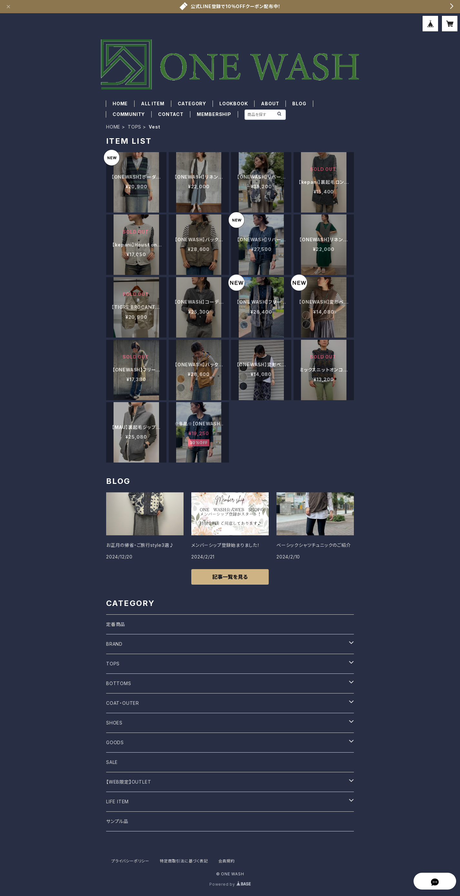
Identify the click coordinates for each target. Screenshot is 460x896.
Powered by (230, 884)
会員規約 (226, 861)
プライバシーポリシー (130, 861)
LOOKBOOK (233, 103)
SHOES (114, 722)
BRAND (114, 644)
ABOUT (270, 103)
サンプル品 (117, 821)
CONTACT (171, 114)
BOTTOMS (118, 683)
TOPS (134, 127)
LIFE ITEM (117, 801)
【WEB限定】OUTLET (128, 782)
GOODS (115, 742)
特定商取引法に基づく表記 (184, 861)
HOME (120, 103)
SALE (112, 762)
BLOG (299, 103)
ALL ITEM (152, 103)
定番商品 (115, 624)
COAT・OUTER (122, 703)
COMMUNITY (129, 114)
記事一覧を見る (230, 577)
